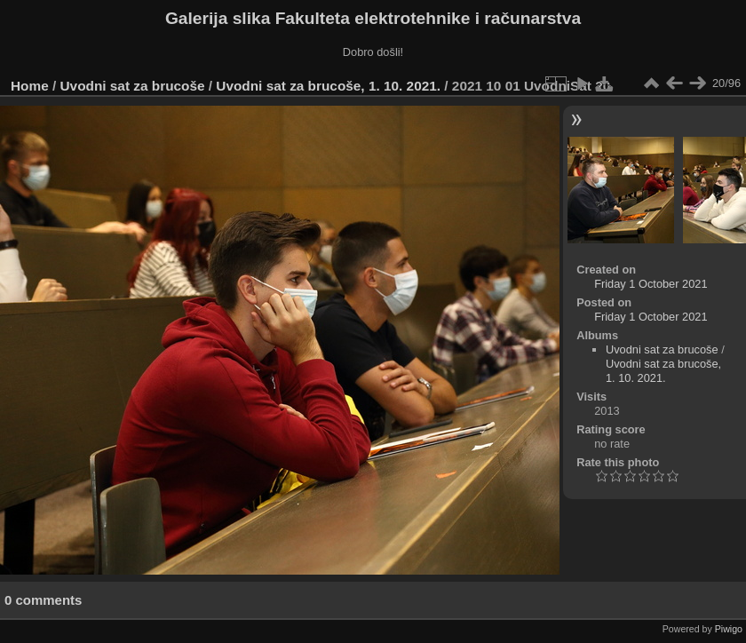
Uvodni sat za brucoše (132, 85)
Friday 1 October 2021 (650, 283)
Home (30, 85)
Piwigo (728, 628)
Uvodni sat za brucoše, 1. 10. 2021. (328, 85)
